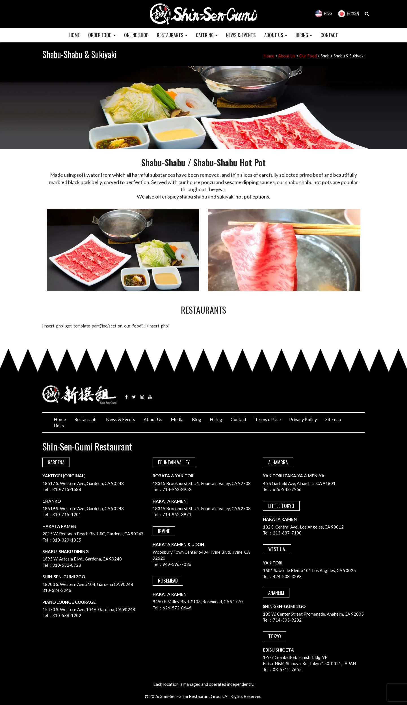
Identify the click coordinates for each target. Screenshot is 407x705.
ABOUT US (275, 34)
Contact (238, 419)
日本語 (348, 13)
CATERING (207, 34)
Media (177, 419)
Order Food (102, 34)
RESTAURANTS (172, 34)
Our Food (308, 55)
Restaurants (86, 419)
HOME (74, 34)
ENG (323, 13)
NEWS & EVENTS (241, 34)
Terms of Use (268, 419)
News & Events (120, 419)
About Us (286, 55)
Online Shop (136, 34)
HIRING (304, 34)
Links (59, 425)
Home (268, 55)
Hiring (216, 419)
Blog (196, 419)
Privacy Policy (303, 419)
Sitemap (333, 419)
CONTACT (329, 34)
